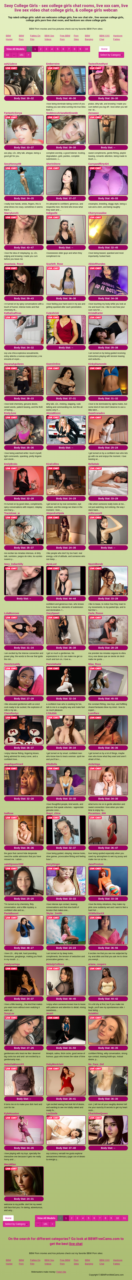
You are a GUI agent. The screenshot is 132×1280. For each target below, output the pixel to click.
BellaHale (93, 464)
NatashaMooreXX (14, 1064)
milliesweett (95, 513)
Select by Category (111, 54)
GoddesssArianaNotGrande (62, 113)
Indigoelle (51, 213)
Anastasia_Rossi (13, 263)
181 (21, 54)
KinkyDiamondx (97, 364)
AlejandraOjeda (55, 513)
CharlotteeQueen (98, 1113)
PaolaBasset (11, 913)
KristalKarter (95, 313)
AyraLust (51, 564)
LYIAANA (51, 713)
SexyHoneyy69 (12, 163)
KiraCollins (52, 464)
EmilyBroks (10, 464)
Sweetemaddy (12, 664)
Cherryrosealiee (97, 213)
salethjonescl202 (13, 864)
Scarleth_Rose (54, 263)
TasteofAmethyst (98, 63)
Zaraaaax (93, 113)
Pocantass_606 (97, 813)
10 (86, 49)
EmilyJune (10, 413)
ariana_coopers (97, 964)
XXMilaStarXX (96, 913)
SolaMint (93, 1013)
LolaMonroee (11, 613)
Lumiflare (93, 713)
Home (104, 49)
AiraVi (49, 1013)
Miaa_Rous (94, 664)
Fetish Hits (61, 1272)
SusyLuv (9, 1013)
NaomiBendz (95, 564)
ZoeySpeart (52, 613)
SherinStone (53, 163)
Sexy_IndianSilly (13, 564)
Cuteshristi (52, 313)
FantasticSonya (13, 113)
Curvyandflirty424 (98, 163)
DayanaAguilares (14, 364)
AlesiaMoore (53, 413)
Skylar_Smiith (54, 913)
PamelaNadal (53, 664)
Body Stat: (24, 98)
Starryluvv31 (11, 213)
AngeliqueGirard (13, 764)
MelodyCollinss (55, 964)
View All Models (15, 49)
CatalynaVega (12, 964)
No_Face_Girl (96, 1064)
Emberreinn (53, 63)
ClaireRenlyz (11, 713)
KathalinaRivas (12, 313)
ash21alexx (10, 63)
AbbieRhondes (96, 263)
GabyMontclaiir (55, 1064)
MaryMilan (10, 1164)
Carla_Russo (95, 613)
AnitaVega (94, 764)
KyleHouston (11, 1113)
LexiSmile (51, 1113)
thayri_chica (53, 813)
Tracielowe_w (12, 513)
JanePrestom (95, 864)
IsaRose (8, 813)
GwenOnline (53, 364)
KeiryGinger (53, 864)
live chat (75, 1244)
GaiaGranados (96, 413)
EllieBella (51, 764)
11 (7, 54)
